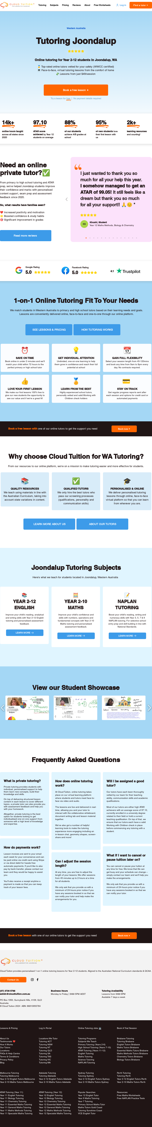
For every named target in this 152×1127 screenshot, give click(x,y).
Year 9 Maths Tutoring (88, 1098)
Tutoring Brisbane (125, 1041)
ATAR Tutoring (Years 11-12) (91, 1050)
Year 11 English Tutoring (12, 1095)
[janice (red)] (124, 237)
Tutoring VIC (45, 1059)
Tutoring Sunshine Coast (90, 1110)
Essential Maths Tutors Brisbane (132, 1050)
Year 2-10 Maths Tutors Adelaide (55, 1082)
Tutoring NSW (45, 1044)
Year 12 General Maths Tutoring (54, 1107)
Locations (4, 1050)
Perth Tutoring (124, 1073)
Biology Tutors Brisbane (128, 1059)
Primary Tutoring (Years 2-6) (91, 1044)
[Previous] (66, 199)
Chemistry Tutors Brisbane (130, 1056)
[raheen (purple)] (97, 237)
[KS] (84, 224)
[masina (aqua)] (89, 237)
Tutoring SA (44, 1053)
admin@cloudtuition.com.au (15, 994)
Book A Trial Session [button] (127, 1028)
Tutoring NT (44, 1047)
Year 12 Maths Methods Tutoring (55, 1110)
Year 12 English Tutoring (51, 1095)
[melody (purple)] (117, 237)
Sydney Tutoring (86, 1073)
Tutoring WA (45, 1062)
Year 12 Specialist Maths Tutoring (55, 1113)
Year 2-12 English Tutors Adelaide (55, 1079)
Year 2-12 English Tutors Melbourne (17, 1079)
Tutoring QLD (45, 1050)
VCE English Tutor (87, 1113)
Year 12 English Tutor (88, 1095)
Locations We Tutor (48, 1038)
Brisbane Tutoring (125, 1038)
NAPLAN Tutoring (86, 1062)
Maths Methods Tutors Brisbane (132, 1053)
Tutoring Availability (112, 991)
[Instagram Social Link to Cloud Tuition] (32, 979)
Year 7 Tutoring (85, 1101)
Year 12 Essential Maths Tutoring (55, 1104)
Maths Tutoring (85, 1056)
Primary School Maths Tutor (91, 1104)
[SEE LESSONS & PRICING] (48, 329)
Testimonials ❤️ (7, 1041)
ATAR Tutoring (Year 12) (50, 1092)
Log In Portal (45, 1028)
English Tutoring (86, 1053)
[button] (42, 5)
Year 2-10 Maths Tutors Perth (131, 1082)
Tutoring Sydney (86, 1076)
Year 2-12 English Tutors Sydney (94, 1079)
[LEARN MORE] (24, 632)
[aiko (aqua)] (113, 237)
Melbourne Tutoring (9, 1073)
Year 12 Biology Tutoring (51, 1098)
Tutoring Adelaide (47, 1076)
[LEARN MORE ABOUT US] (49, 524)
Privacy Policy (6, 1059)
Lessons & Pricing (9, 1028)
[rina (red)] (136, 237)
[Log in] (121, 5)
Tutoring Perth (124, 1076)
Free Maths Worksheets (128, 1095)
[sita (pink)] (105, 237)
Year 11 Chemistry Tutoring (13, 1101)
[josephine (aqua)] (101, 237)
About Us (4, 1038)
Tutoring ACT (45, 1041)
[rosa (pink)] (128, 237)
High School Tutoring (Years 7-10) (94, 1047)
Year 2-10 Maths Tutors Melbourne (17, 1082)
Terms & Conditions (9, 1056)
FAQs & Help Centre (10, 1053)
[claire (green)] (93, 237)
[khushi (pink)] (86, 237)
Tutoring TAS (45, 1056)
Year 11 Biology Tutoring (12, 1098)
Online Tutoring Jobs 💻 (89, 1028)
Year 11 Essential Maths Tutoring (16, 1104)
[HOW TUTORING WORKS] (97, 329)
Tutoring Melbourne (9, 1076)
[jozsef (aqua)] (132, 237)
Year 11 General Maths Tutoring (15, 1107)
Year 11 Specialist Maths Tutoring (16, 1113)
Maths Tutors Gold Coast (90, 1107)
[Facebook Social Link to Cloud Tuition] (37, 979)
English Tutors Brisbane (128, 1044)
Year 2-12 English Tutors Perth (132, 1079)
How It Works (6, 1044)
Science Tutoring (86, 1059)
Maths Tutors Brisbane (128, 1047)
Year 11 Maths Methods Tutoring (16, 1110)
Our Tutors (5, 1047)
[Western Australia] (76, 28)
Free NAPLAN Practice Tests (131, 1098)
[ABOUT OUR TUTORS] (102, 524)
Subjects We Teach (87, 1041)
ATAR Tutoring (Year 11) (11, 1092)
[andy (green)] (109, 237)
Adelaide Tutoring (47, 1073)
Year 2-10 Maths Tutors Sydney (93, 1082)
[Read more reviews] (25, 235)
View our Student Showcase (75, 687)
